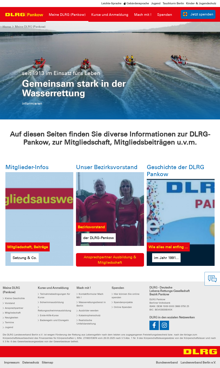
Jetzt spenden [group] (198, 14)
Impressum (11, 362)
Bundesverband (167, 362)
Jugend (155, 3)
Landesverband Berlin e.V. (198, 362)
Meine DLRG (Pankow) (30, 26)
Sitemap (47, 362)
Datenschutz (30, 362)
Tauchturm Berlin (173, 3)
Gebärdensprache (136, 3)
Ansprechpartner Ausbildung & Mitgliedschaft (110, 260)
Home (7, 26)
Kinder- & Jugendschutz (201, 3)
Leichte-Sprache (111, 3)
